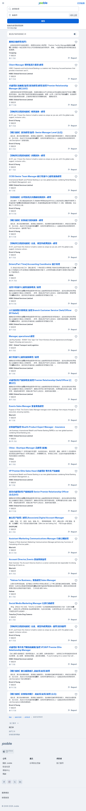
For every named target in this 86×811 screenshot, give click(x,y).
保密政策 (5, 797)
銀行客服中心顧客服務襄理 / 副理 (24, 357)
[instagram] (9, 782)
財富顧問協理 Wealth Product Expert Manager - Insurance (37, 427)
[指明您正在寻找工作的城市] (43, 15)
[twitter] (15, 782)
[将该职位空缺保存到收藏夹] (76, 42)
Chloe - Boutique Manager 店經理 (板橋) (28, 448)
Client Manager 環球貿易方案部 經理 (26, 65)
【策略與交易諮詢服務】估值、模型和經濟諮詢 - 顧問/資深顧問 (37, 626)
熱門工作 (12, 731)
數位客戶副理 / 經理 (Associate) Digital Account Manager (36, 518)
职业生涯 (6, 767)
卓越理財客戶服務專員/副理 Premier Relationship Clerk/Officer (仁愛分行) (40, 381)
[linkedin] (20, 782)
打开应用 (81, 3)
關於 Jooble (7, 763)
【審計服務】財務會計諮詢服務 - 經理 (26, 220)
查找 (43, 21)
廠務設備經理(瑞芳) (17, 42)
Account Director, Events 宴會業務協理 (27, 559)
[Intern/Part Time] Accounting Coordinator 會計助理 (34, 264)
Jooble (16, 806)
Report (72, 58)
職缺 (4, 774)
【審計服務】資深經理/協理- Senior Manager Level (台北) (35, 132)
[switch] (75, 34)
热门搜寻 (60, 763)
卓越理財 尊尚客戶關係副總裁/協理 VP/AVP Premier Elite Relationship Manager (35, 648)
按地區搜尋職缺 (14, 734)
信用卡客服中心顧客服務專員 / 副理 (25, 287)
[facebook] (4, 782)
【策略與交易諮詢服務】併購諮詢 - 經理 (27, 155)
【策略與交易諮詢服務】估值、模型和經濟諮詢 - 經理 (33, 243)
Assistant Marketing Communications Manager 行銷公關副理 (39, 538)
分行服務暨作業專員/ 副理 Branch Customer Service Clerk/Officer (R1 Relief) (40, 311)
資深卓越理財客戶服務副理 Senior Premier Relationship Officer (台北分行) (39, 493)
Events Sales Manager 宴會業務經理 (26, 406)
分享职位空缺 (35, 763)
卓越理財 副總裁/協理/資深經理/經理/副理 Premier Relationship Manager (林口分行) (38, 87)
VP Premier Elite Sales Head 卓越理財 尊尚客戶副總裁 (34, 471)
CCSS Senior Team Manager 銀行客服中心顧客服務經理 (35, 176)
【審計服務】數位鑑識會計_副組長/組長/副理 (29, 671)
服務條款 (5, 793)
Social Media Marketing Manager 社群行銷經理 (31, 603)
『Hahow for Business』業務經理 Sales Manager (32, 580)
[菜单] (3, 3)
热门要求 (14, 723)
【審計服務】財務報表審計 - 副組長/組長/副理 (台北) (32, 694)
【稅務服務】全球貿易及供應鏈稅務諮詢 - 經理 (30, 197)
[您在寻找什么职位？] (43, 9)
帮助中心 (6, 770)
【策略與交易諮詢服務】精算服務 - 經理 (27, 111)
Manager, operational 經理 (21, 336)
